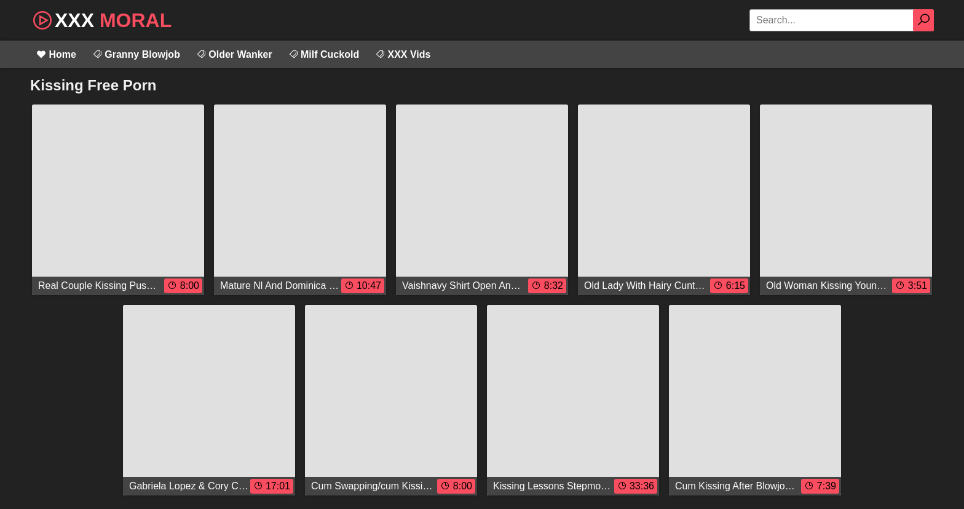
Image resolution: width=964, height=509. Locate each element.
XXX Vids (402, 54)
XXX (101, 19)
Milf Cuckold (324, 54)
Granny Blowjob (136, 54)
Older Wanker (234, 54)
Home (56, 54)
